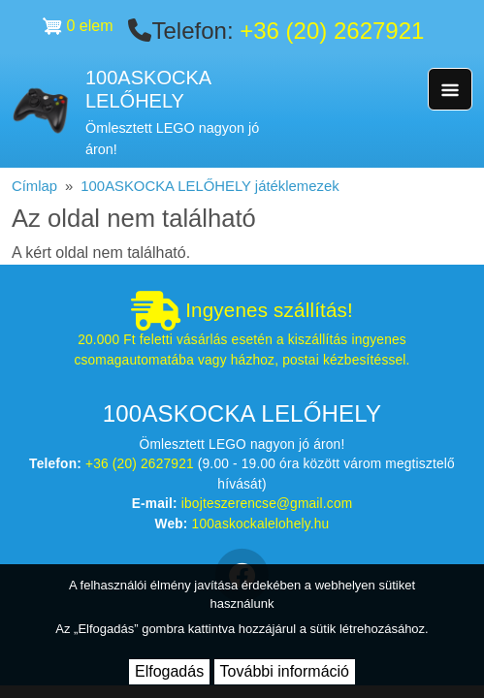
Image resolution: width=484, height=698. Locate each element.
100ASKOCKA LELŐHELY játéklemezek (210, 186)
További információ (284, 671)
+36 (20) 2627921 (332, 30)
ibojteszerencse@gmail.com (267, 503)
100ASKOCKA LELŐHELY (147, 89)
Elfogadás (169, 671)
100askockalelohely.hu (261, 524)
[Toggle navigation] (450, 89)
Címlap (34, 186)
